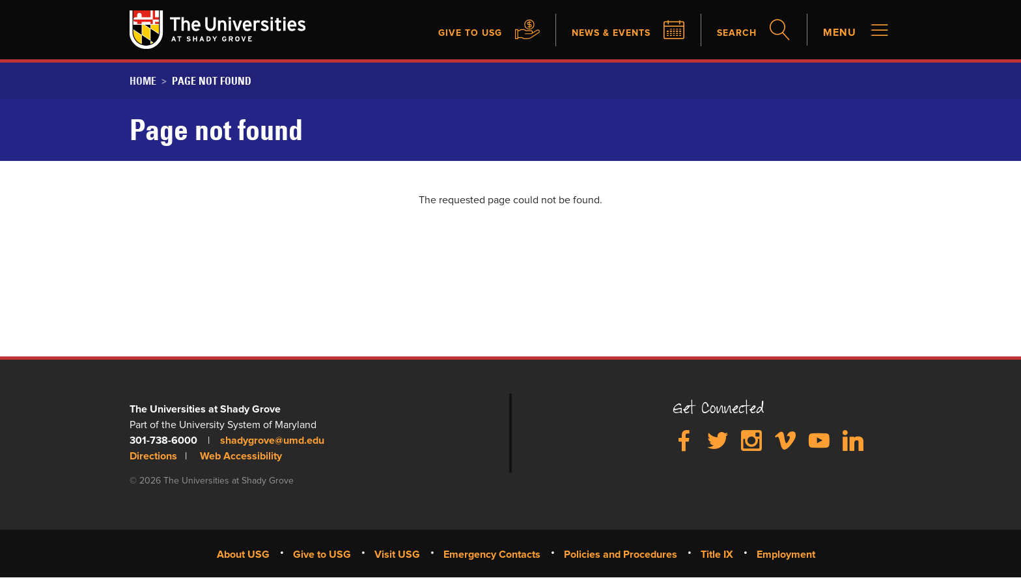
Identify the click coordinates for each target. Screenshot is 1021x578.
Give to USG (450, 32)
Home (143, 80)
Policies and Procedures (620, 554)
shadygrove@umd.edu (272, 440)
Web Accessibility (241, 456)
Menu (839, 32)
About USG (243, 554)
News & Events (600, 32)
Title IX (717, 554)
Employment (786, 554)
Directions (153, 456)
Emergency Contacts (491, 554)
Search (734, 32)
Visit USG (397, 554)
